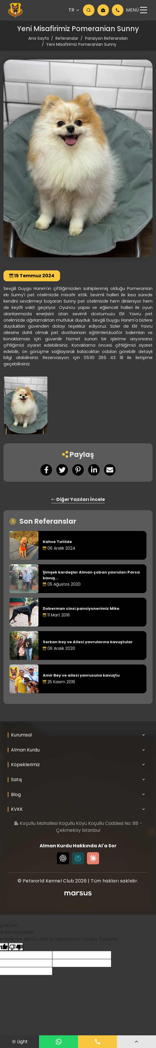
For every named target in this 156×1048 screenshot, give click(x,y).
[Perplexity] (78, 858)
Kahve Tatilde (57, 541)
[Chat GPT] (63, 858)
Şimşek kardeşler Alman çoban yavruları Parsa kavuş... (91, 575)
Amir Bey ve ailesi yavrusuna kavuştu (81, 675)
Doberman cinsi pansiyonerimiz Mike (81, 608)
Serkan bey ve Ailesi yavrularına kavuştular (88, 642)
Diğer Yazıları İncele (78, 499)
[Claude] (93, 858)
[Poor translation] (15, 947)
